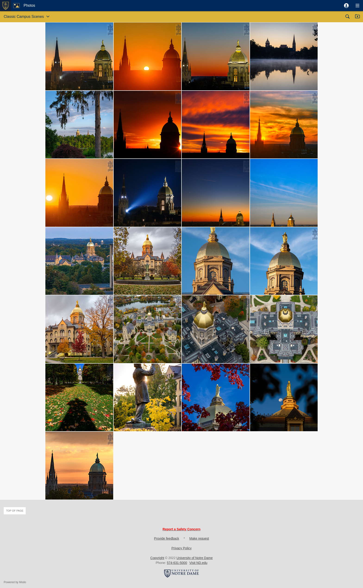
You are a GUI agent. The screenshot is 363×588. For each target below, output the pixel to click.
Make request (199, 538)
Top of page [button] (14, 510)
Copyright (157, 558)
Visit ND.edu (198, 563)
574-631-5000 (177, 563)
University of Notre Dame (194, 558)
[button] (346, 5)
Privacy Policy (181, 548)
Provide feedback (166, 538)
